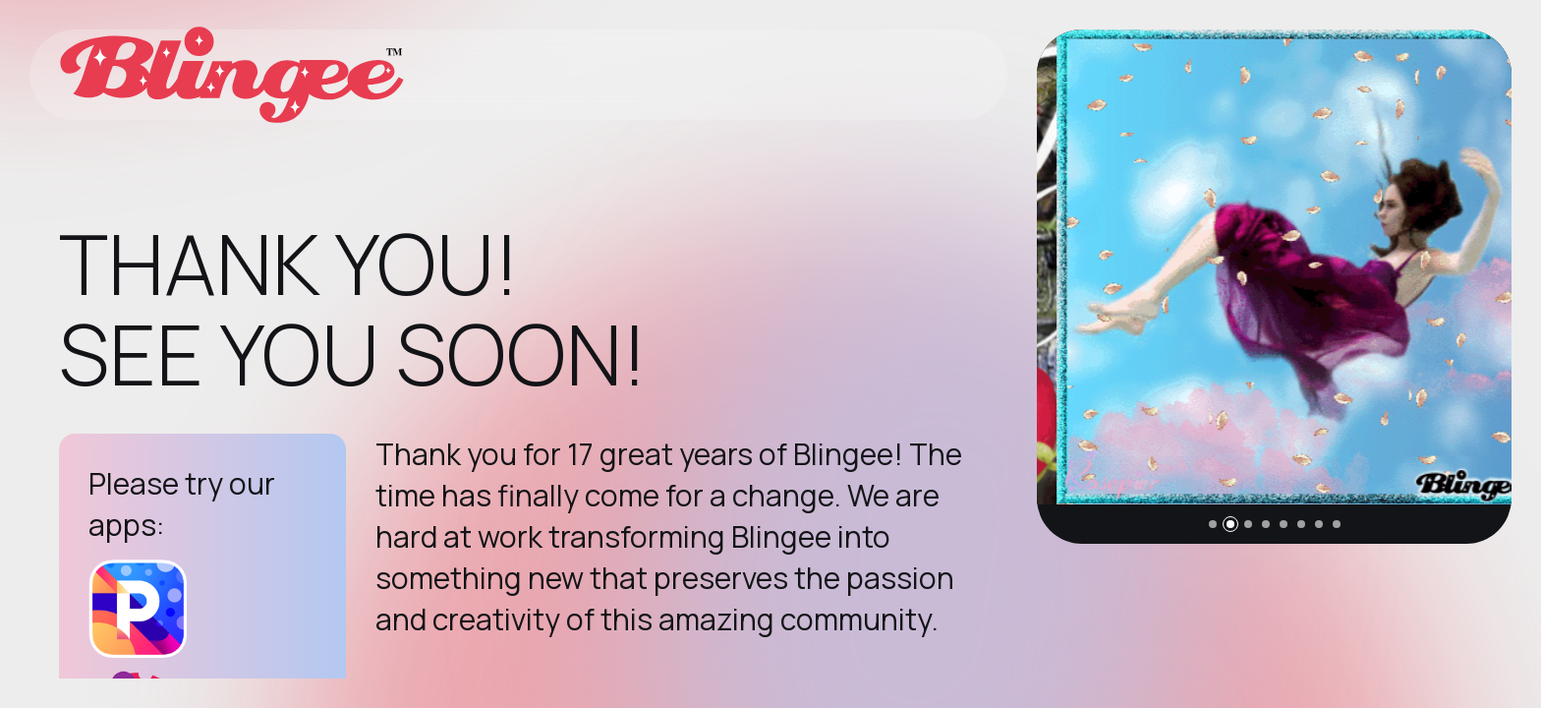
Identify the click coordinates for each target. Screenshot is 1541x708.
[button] (1213, 524)
